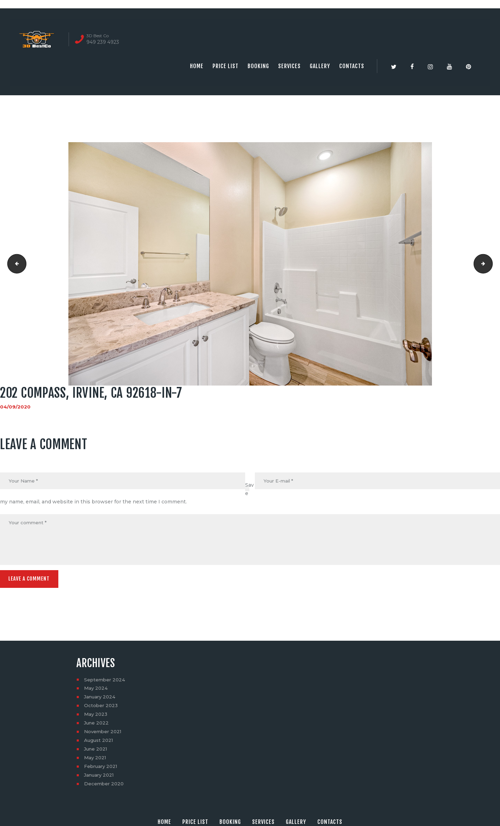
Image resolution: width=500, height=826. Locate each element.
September (105, 682)
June (97, 725)
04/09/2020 (15, 407)
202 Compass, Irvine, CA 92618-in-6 (15, 264)
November (104, 734)
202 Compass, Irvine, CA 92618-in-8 (490, 264)
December (104, 786)
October (101, 708)
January (101, 699)
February (102, 769)
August (99, 742)
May (96, 690)
